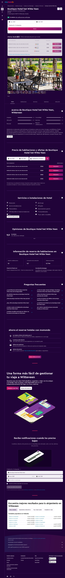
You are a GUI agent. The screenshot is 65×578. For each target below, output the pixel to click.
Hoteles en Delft (12, 526)
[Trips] (2, 15)
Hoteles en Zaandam (39, 518)
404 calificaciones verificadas (22, 17)
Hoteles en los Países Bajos (29, 5)
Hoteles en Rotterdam (40, 516)
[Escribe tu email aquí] (36, 480)
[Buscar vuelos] (2, 6)
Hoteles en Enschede (13, 518)
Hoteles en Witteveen (39, 5)
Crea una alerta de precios (30, 350)
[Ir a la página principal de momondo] (9, 2)
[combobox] (36, 473)
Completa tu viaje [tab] (49, 509)
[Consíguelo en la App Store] (52, 562)
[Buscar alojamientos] (2, 9)
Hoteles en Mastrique (13, 524)
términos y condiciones (28, 489)
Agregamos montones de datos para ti (35, 545)
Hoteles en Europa (18, 5)
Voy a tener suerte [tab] (37, 509)
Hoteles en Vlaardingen (40, 522)
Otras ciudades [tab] (12, 509)
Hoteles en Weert (39, 520)
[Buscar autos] (2, 12)
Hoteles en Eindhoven (40, 526)
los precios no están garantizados (39, 538)
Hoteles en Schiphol (13, 520)
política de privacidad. (41, 489)
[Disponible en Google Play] (52, 558)
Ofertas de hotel (11, 5)
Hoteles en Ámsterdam (13, 516)
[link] (35, 357)
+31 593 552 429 (11, 15)
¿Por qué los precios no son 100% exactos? (35, 547)
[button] (2, 2)
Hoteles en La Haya (13, 522)
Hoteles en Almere (39, 524)
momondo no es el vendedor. (35, 542)
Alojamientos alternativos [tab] (25, 509)
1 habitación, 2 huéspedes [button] (15, 25)
